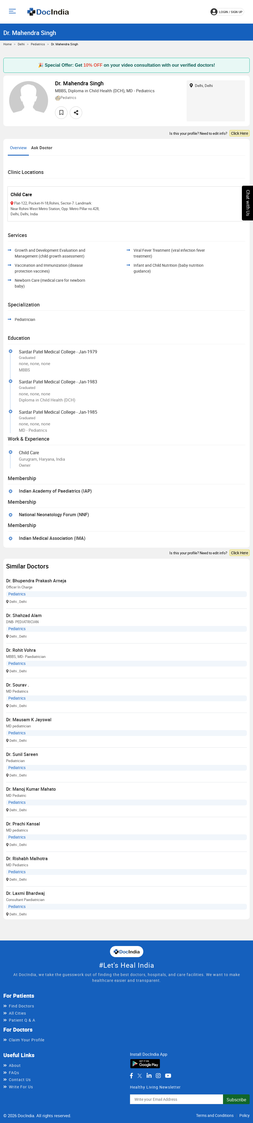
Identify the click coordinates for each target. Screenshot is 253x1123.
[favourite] (61, 112)
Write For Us (21, 1086)
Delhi (21, 44)
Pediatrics (38, 44)
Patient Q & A (22, 1020)
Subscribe (236, 1100)
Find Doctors (21, 1006)
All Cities (17, 1013)
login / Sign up (226, 12)
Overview (18, 147)
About (15, 1065)
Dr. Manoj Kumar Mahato (31, 789)
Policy (244, 1115)
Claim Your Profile (26, 1039)
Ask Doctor (41, 147)
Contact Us (20, 1079)
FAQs (14, 1072)
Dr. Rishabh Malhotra (27, 858)
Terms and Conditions (215, 1115)
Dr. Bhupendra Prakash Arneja (36, 581)
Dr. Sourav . (17, 685)
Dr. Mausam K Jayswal (28, 720)
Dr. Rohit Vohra (21, 650)
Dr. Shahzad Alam (24, 615)
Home (7, 44)
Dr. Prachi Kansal (23, 824)
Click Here (239, 133)
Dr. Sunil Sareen (22, 754)
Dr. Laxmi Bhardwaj (25, 893)
